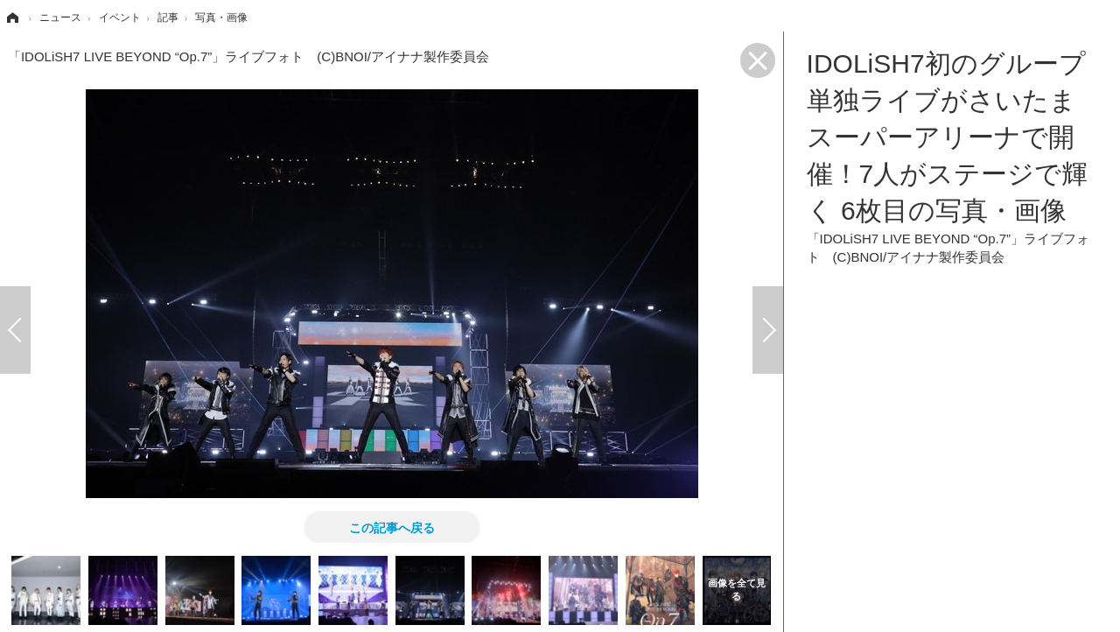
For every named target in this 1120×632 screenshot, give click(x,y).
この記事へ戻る (392, 527)
